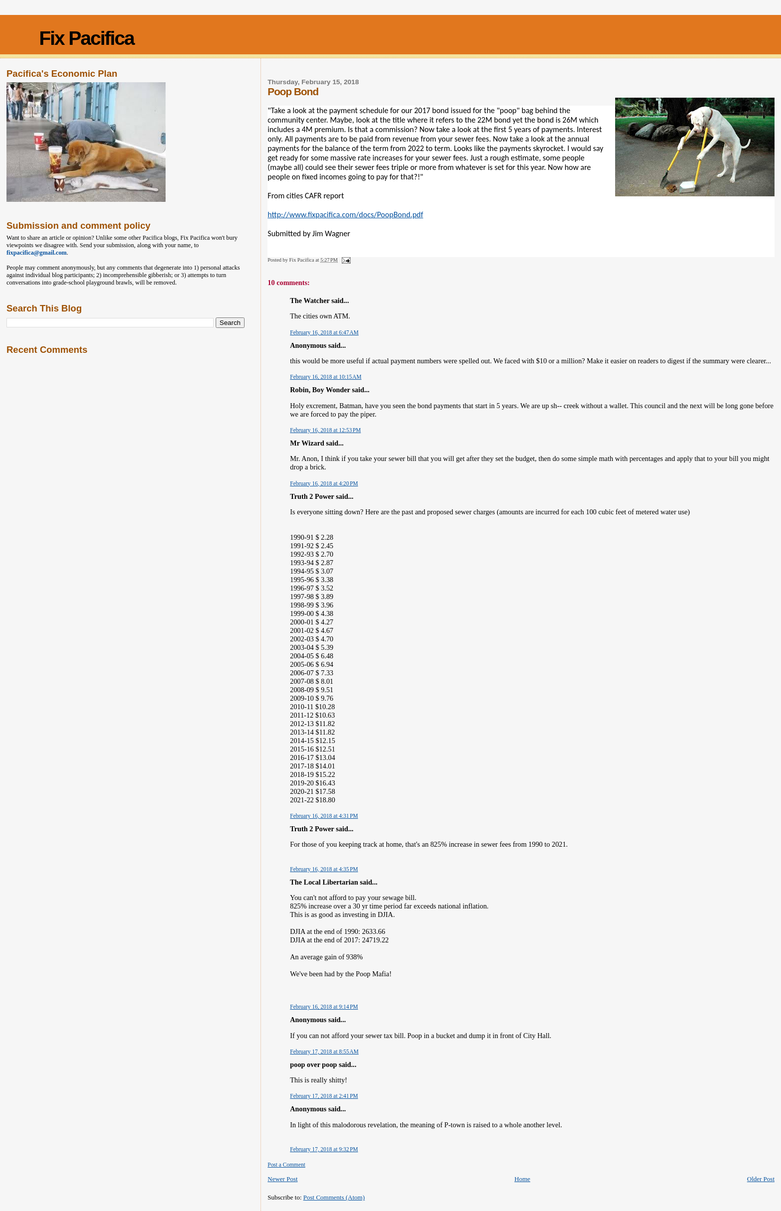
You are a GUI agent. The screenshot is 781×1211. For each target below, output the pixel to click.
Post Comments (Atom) (334, 1197)
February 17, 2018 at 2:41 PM (324, 1096)
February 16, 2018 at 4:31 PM (324, 816)
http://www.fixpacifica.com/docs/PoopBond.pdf (345, 214)
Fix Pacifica (86, 38)
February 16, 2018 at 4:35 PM (324, 869)
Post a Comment (286, 1165)
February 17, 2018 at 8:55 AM (324, 1052)
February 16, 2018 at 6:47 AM (324, 332)
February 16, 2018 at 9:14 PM (324, 1007)
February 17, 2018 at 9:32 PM (324, 1149)
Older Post (761, 1179)
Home (522, 1179)
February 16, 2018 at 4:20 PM (324, 483)
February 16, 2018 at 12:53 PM (325, 430)
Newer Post (282, 1179)
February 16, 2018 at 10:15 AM (325, 377)
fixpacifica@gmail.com (36, 252)
